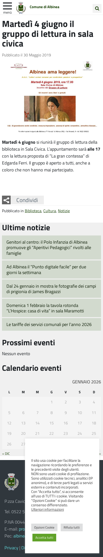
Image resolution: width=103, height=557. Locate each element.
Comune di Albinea (44, 6)
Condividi (27, 200)
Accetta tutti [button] (44, 537)
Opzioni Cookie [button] (44, 527)
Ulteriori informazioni (47, 509)
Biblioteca (33, 210)
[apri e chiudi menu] (7, 5)
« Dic (6, 453)
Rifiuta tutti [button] (72, 527)
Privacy (11, 548)
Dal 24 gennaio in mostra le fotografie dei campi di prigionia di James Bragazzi (51, 289)
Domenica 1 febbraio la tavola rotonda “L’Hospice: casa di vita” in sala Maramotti (45, 308)
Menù (7, 12)
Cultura (49, 210)
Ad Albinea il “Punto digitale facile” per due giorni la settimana (46, 269)
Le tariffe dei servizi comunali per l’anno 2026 (49, 324)
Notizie (64, 210)
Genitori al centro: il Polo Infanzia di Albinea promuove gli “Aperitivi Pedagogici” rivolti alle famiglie (48, 247)
